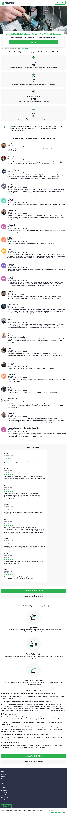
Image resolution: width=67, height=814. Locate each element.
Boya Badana (4, 795)
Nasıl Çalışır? (4, 774)
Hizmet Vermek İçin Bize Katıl (33, 596)
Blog (2, 779)
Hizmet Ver (60, 3)
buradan (46, 810)
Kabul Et (61, 812)
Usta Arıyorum (4, 797)
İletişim (3, 776)
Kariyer (2, 783)
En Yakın (3, 799)
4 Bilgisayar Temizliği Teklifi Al (33, 590)
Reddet (54, 812)
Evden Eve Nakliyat (5, 792)
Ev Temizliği (4, 790)
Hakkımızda (4, 781)
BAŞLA (33, 42)
